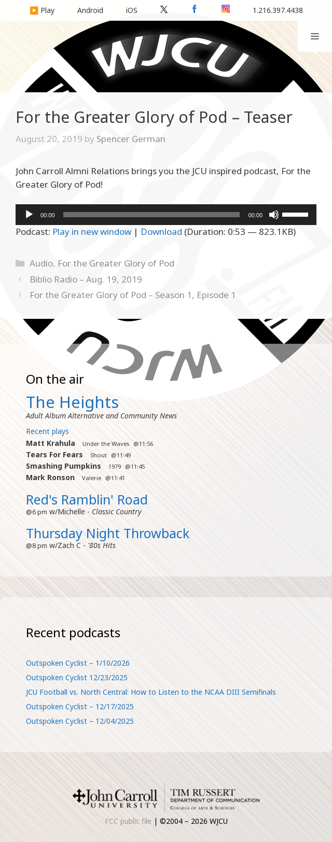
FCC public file (128, 821)
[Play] (29, 214)
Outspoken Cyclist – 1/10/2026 (78, 663)
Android (90, 10)
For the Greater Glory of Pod (116, 263)
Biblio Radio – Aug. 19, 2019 (86, 279)
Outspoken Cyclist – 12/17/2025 (80, 706)
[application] (166, 214)
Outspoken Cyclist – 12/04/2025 (80, 721)
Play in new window (91, 231)
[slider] (151, 214)
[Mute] (274, 214)
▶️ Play (42, 10)
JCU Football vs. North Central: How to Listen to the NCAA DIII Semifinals (151, 692)
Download (161, 231)
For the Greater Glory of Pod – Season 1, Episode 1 (133, 295)
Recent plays (47, 431)
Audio (41, 263)
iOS (131, 10)
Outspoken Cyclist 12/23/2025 (77, 677)
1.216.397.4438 (278, 10)
